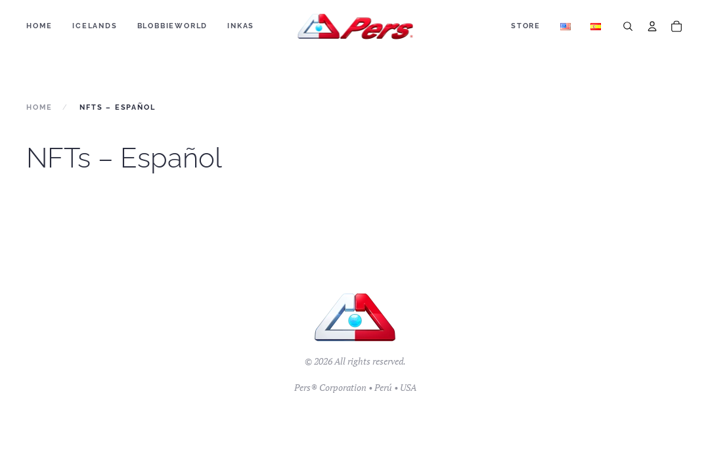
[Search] (628, 26)
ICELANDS (94, 26)
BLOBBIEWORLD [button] (172, 26)
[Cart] (676, 26)
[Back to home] (355, 26)
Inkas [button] (240, 26)
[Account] (652, 26)
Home (39, 26)
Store (526, 26)
